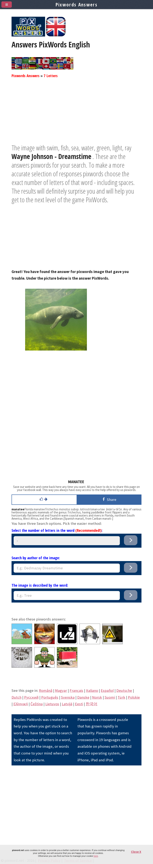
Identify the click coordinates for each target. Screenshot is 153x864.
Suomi (110, 697)
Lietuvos (52, 704)
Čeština (36, 704)
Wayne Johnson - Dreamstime (51, 156)
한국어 (91, 704)
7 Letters (51, 75)
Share (108, 499)
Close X (136, 852)
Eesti (79, 704)
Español (107, 690)
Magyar (61, 690)
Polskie (134, 697)
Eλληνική (20, 704)
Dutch (16, 697)
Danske (83, 697)
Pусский (31, 697)
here (95, 856)
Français (76, 690)
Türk (121, 697)
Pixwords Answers (26, 75)
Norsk (97, 697)
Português (49, 697)
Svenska (68, 697)
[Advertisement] (76, 114)
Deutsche (124, 690)
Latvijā (67, 704)
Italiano (92, 690)
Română (45, 690)
